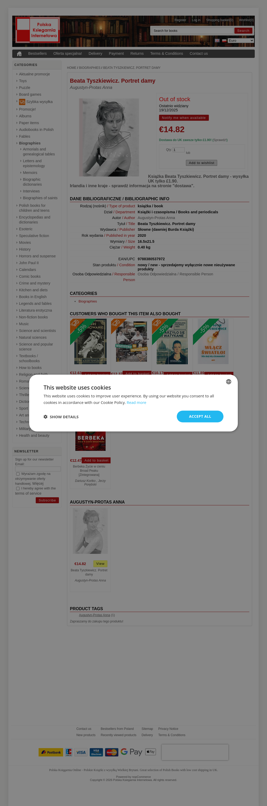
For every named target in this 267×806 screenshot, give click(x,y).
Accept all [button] (200, 416)
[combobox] (228, 381)
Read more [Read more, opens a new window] (137, 402)
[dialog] (133, 403)
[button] (61, 416)
